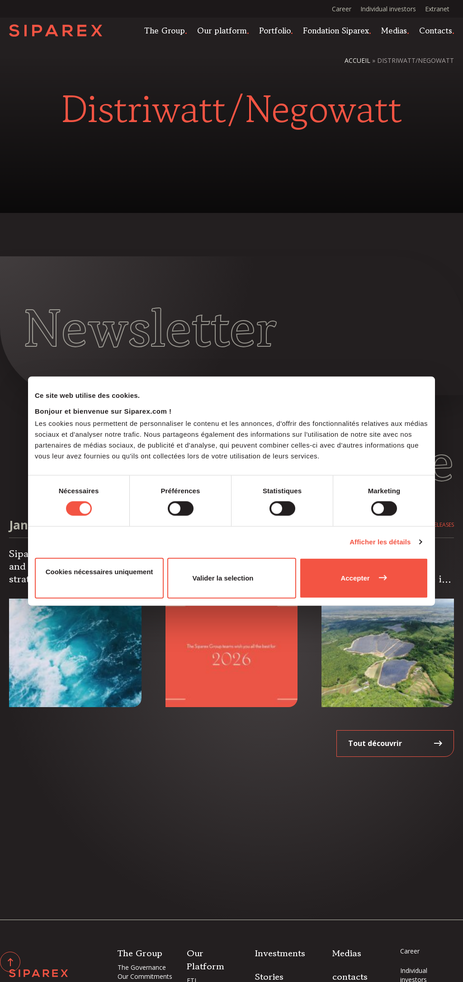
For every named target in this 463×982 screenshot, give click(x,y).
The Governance (142, 967)
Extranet (437, 9)
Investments (280, 953)
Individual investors (388, 9)
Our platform (222, 31)
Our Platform (205, 960)
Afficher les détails (380, 542)
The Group (164, 31)
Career (341, 9)
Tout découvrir (375, 743)
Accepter (354, 577)
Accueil (357, 60)
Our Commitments (145, 976)
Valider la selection (222, 577)
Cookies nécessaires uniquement (99, 571)
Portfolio (275, 31)
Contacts (435, 31)
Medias (394, 31)
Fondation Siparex (336, 31)
